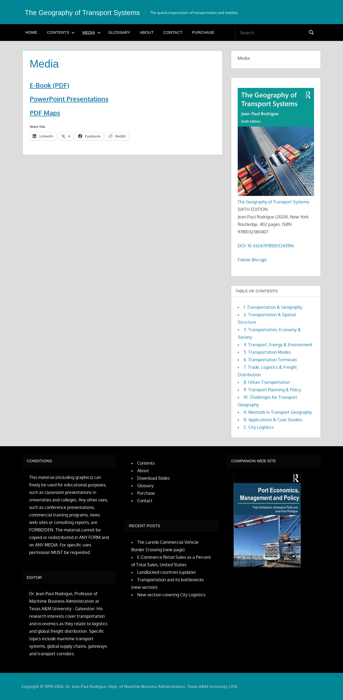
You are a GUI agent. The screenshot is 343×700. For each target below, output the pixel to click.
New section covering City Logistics (171, 594)
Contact (172, 32)
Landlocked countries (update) (166, 572)
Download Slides (153, 478)
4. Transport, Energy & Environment (278, 344)
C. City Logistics (259, 427)
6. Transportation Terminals (270, 359)
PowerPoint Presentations (69, 99)
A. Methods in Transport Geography (278, 412)
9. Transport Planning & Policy (272, 389)
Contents (61, 32)
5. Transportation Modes (267, 352)
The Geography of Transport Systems (96, 12)
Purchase (203, 32)
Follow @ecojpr (252, 259)
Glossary (119, 32)
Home (31, 32)
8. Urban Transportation (267, 382)
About (147, 32)
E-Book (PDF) (49, 85)
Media (91, 32)
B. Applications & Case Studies (273, 419)
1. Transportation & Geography (273, 307)
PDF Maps (45, 113)
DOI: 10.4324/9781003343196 (266, 245)
